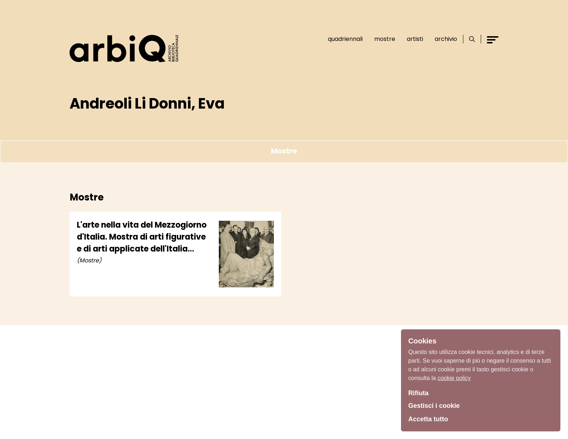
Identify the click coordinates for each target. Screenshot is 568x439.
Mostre (384, 39)
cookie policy (454, 378)
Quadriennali (345, 39)
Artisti (415, 39)
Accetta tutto (428, 419)
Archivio (446, 39)
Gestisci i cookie (434, 405)
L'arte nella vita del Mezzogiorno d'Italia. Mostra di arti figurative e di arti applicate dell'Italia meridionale (141, 237)
